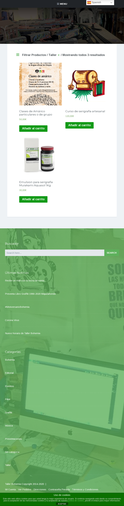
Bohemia (10, 361)
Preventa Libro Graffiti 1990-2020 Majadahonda (30, 295)
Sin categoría (12, 454)
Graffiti (8, 414)
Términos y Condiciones (85, 491)
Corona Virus (12, 322)
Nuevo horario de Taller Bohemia (22, 335)
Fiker (7, 401)
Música (9, 427)
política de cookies (76, 501)
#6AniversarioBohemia (17, 309)
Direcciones (39, 491)
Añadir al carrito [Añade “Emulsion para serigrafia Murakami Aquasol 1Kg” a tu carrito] (33, 201)
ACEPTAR (62, 504)
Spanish (94, 3)
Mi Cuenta (10, 491)
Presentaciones (13, 441)
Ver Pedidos (24, 491)
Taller (8, 467)
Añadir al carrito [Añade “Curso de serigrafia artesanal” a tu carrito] (79, 126)
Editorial (9, 375)
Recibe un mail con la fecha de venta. (25, 282)
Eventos (9, 388)
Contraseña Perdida (59, 491)
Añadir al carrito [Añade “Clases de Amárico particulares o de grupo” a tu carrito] (33, 129)
